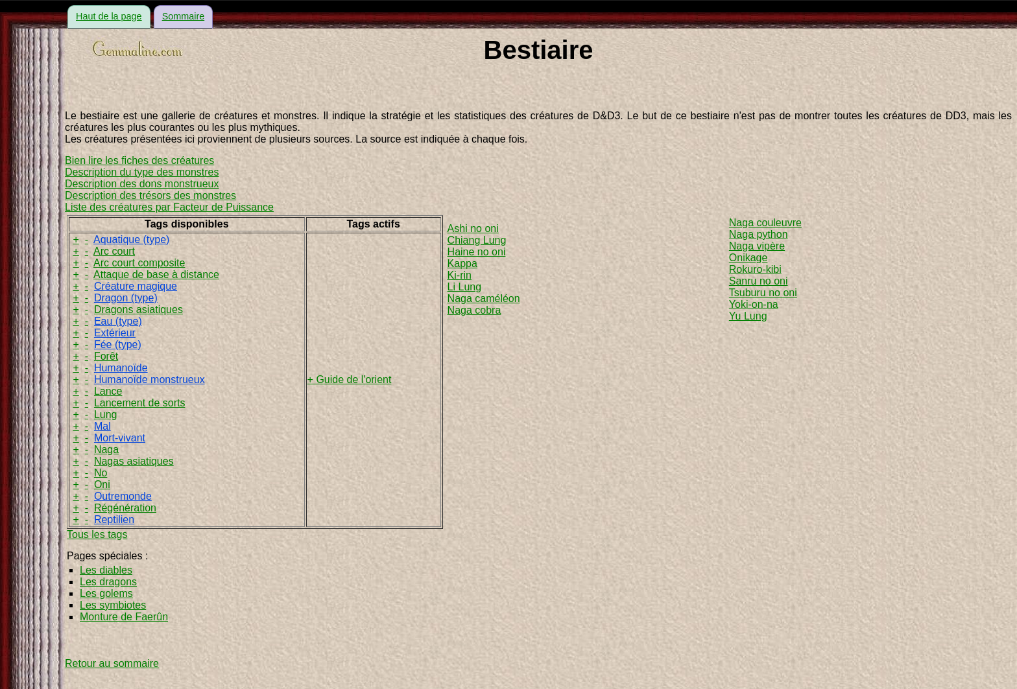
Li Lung (465, 286)
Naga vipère (757, 245)
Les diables (106, 570)
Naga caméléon (484, 298)
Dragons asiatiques (138, 309)
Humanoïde (121, 367)
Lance (108, 391)
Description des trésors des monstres (150, 195)
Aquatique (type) (131, 239)
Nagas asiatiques (134, 461)
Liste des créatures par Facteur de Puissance (169, 207)
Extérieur (115, 332)
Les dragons (108, 581)
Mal (102, 426)
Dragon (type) (126, 297)
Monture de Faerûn (124, 616)
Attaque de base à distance (156, 274)
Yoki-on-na (753, 304)
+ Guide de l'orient (349, 379)
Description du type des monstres (142, 172)
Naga (106, 449)
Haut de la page (109, 16)
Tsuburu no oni (763, 292)
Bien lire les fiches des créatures (139, 160)
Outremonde (123, 496)
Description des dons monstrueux (142, 183)
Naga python (758, 234)
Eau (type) (118, 321)
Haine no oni (477, 251)
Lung (105, 414)
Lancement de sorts (139, 402)
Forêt (106, 356)
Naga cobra (474, 310)
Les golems (106, 593)
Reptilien (114, 519)
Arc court (114, 251)
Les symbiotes (113, 605)
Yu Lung (748, 315)
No (100, 472)
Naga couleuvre (765, 222)
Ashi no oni (473, 228)
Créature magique (135, 286)
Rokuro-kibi (755, 269)
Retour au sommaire (112, 663)
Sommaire (183, 16)
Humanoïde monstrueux (149, 379)
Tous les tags (97, 534)
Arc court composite (139, 262)
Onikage (748, 257)
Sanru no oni (758, 280)
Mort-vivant (119, 437)
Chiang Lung (477, 240)
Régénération (125, 507)
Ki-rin (460, 275)
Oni (102, 484)
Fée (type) (117, 344)
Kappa (462, 263)
